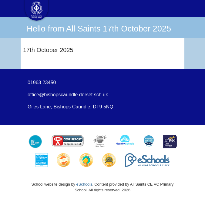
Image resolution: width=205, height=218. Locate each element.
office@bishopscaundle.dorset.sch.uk (68, 94)
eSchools (84, 184)
